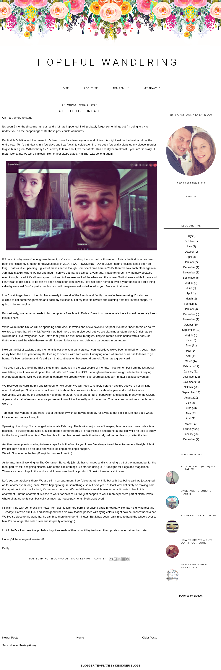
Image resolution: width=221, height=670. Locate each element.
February (189, 303)
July (189, 236)
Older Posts (149, 637)
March (189, 298)
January (189, 262)
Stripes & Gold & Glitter (198, 515)
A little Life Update (79, 111)
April (189, 256)
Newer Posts (10, 637)
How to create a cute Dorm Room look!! (197, 541)
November (189, 272)
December (189, 267)
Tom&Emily (121, 88)
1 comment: (100, 558)
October (189, 241)
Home (65, 88)
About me (91, 88)
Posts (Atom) (28, 645)
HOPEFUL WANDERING (108, 62)
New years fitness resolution (194, 566)
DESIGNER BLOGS (127, 665)
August (189, 283)
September (189, 277)
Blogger (198, 595)
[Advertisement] (79, 602)
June (189, 246)
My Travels (152, 88)
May (188, 350)
